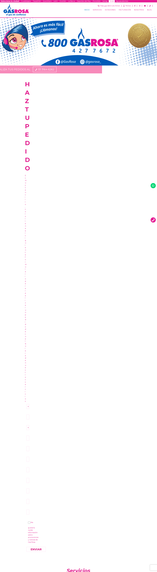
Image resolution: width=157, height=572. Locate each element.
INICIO (87, 10)
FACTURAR (78, 371)
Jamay (105, 1)
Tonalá (112, 1)
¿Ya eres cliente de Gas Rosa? (110, 534)
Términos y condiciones (76, 546)
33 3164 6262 (101, 69)
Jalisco (110, 540)
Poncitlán (96, 1)
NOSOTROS (139, 10)
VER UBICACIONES (115, 205)
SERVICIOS (97, 10)
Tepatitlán (37, 1)
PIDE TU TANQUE (78, 205)
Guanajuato (112, 545)
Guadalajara (26, 1)
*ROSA (127, 6)
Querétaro (47, 1)
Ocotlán (63, 1)
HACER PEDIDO (41, 371)
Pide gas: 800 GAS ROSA (109, 6)
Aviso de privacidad (60, 546)
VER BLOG (115, 371)
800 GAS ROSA (51, 484)
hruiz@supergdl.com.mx (94, 434)
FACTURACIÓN (125, 10)
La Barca (71, 1)
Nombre (103, 524)
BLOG (149, 10)
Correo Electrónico (106, 529)
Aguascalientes (122, 1)
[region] (78, 42)
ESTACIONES (110, 10)
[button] (3, 41)
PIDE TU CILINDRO (42, 205)
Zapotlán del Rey (84, 1)
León (56, 1)
